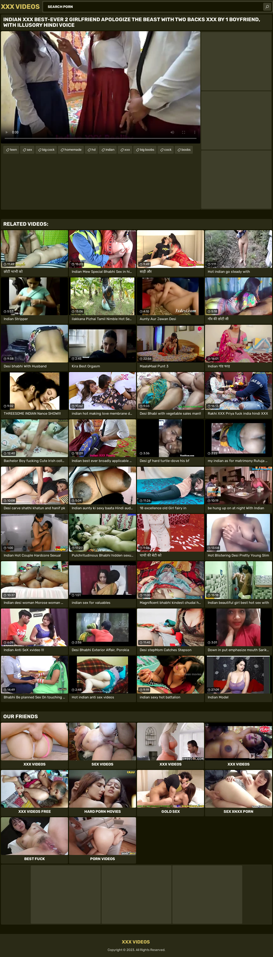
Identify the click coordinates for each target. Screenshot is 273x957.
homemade (73, 150)
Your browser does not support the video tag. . (100, 87)
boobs (186, 150)
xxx (127, 150)
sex (29, 150)
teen (13, 150)
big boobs (147, 150)
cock (167, 150)
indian (110, 150)
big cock (48, 150)
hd (94, 150)
